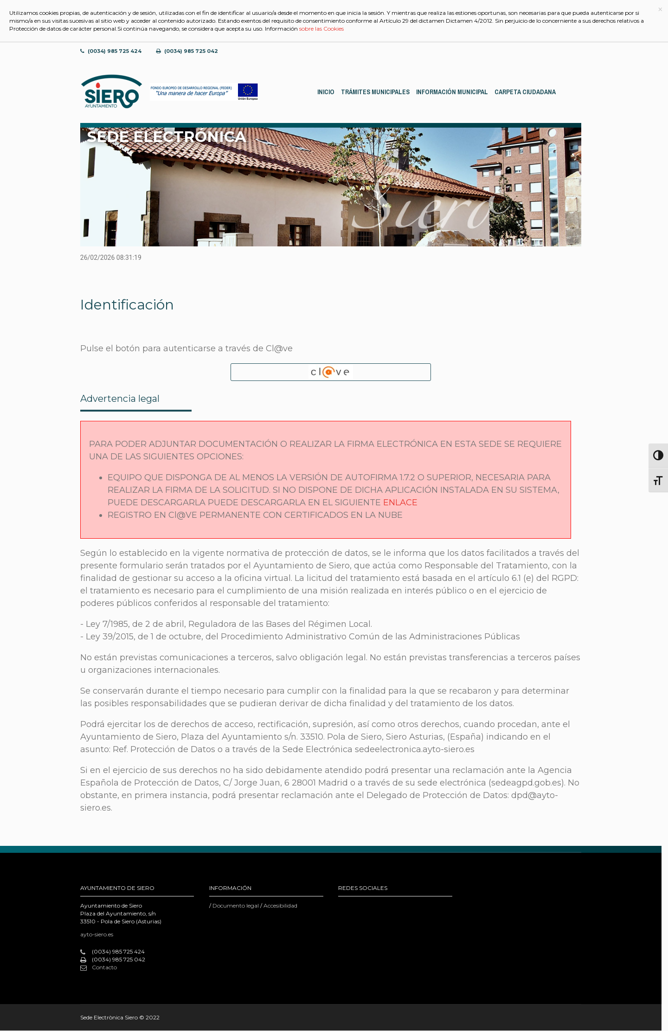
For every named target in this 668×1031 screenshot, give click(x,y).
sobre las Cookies (321, 28)
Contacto (98, 968)
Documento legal (235, 905)
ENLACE (400, 503)
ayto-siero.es (96, 934)
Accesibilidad (280, 905)
